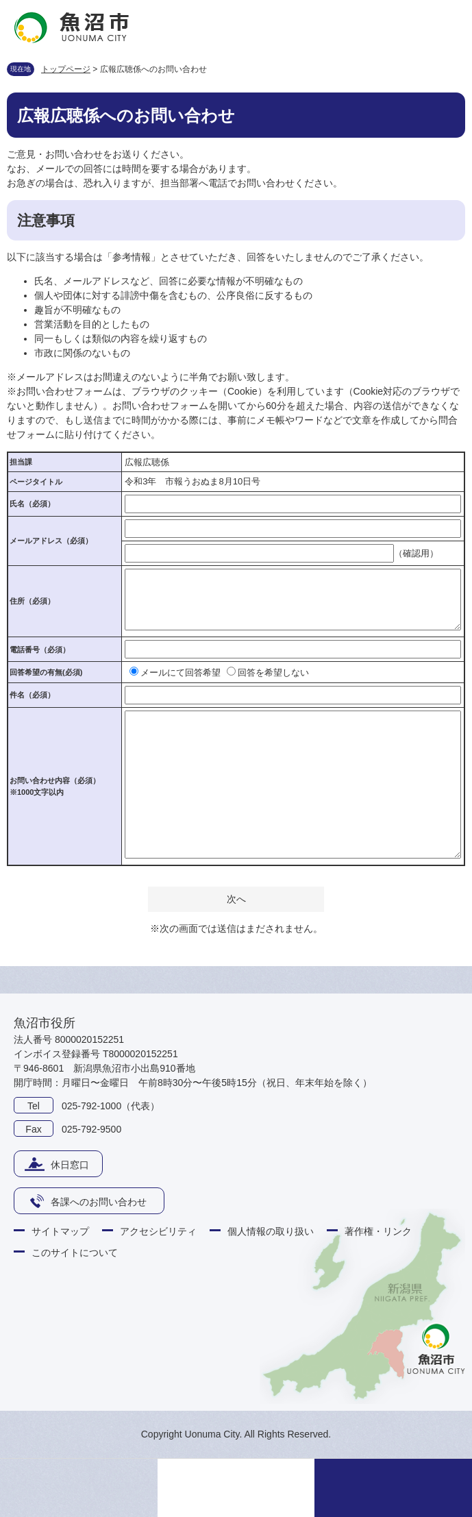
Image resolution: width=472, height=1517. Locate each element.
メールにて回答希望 (180, 672)
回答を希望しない (273, 672)
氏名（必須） (32, 504)
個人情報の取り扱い (270, 1231)
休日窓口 (70, 1164)
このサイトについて (75, 1252)
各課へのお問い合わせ (99, 1201)
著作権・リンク (378, 1231)
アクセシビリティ (158, 1231)
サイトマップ (60, 1231)
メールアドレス (51, 540)
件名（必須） (32, 695)
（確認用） (416, 553)
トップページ (65, 69)
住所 (32, 601)
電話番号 (40, 649)
